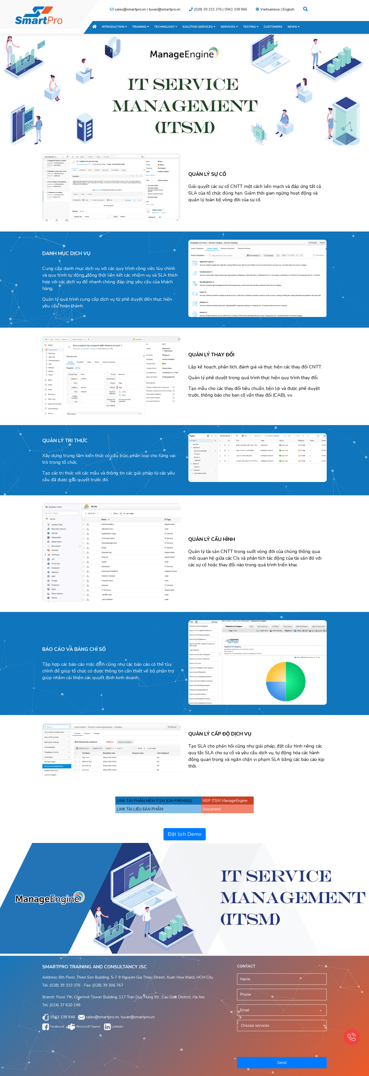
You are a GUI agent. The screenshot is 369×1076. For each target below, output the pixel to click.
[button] (305, 9)
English (288, 9)
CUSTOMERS (273, 27)
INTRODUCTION (114, 27)
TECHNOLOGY (165, 27)
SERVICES (229, 27)
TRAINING (140, 27)
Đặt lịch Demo (184, 834)
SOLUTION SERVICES (198, 27)
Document (211, 809)
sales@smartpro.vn (130, 9)
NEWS (294, 27)
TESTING (250, 27)
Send (281, 1062)
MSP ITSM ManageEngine (225, 800)
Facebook (53, 1026)
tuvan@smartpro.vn (164, 9)
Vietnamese (270, 9)
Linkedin (113, 1026)
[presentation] (282, 1043)
